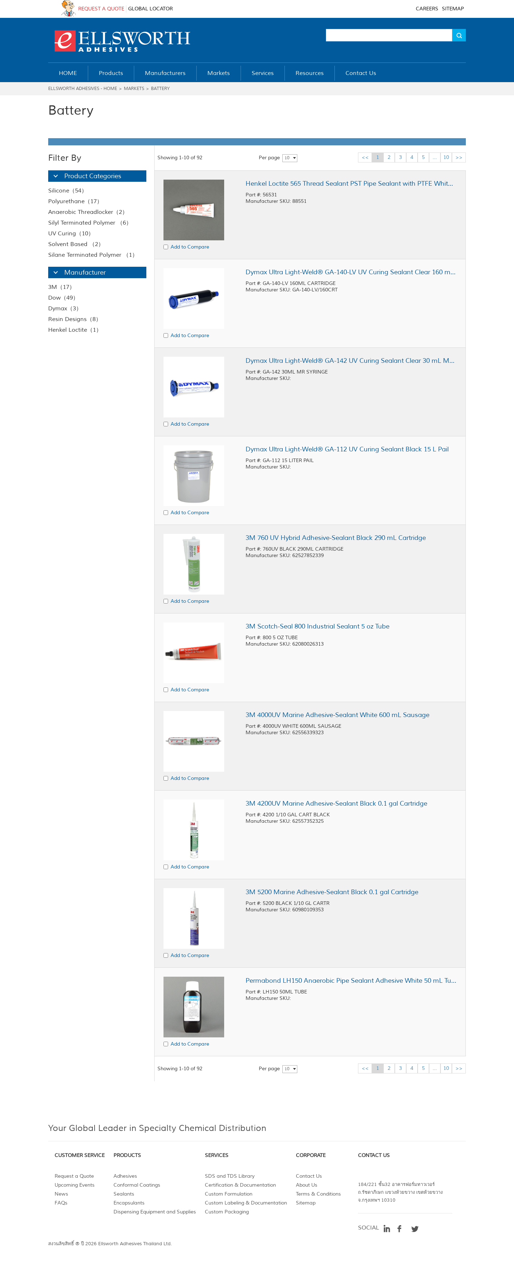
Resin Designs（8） (74, 319)
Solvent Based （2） (76, 244)
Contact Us (309, 1176)
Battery (160, 88)
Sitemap (306, 1203)
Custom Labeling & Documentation (246, 1203)
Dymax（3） (65, 308)
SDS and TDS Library (230, 1176)
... (435, 157)
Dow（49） (63, 297)
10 (286, 158)
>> (459, 157)
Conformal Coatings (137, 1185)
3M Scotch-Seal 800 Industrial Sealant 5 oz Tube (317, 626)
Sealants (124, 1194)
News (61, 1194)
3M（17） (61, 287)
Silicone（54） (67, 190)
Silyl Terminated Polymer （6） (90, 222)
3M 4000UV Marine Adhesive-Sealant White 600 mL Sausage (337, 715)
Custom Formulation (228, 1194)
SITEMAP (453, 9)
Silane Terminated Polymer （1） (93, 255)
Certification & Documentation (240, 1185)
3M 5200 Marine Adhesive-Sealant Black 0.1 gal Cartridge (332, 892)
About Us (306, 1185)
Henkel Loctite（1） (75, 330)
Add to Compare (190, 247)
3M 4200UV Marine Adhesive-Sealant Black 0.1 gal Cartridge (336, 803)
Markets (134, 88)
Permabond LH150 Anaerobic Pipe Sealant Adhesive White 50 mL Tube (351, 981)
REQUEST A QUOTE (101, 9)
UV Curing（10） (71, 233)
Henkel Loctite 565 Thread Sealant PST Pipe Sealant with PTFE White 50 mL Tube (351, 183)
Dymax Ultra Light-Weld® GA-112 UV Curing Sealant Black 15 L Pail (347, 449)
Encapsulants (129, 1203)
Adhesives (125, 1176)
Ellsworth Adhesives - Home (82, 88)
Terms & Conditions (318, 1194)
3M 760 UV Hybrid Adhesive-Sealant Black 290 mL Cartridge (336, 538)
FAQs (61, 1203)
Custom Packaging (227, 1212)
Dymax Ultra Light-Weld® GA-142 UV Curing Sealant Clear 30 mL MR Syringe (351, 361)
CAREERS (427, 9)
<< (365, 157)
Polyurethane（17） (75, 201)
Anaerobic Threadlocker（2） (88, 212)
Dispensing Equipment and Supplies (155, 1212)
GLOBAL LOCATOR (150, 9)
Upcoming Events (75, 1185)
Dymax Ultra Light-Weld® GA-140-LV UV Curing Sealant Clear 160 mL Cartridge (351, 272)
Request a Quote (74, 1176)
